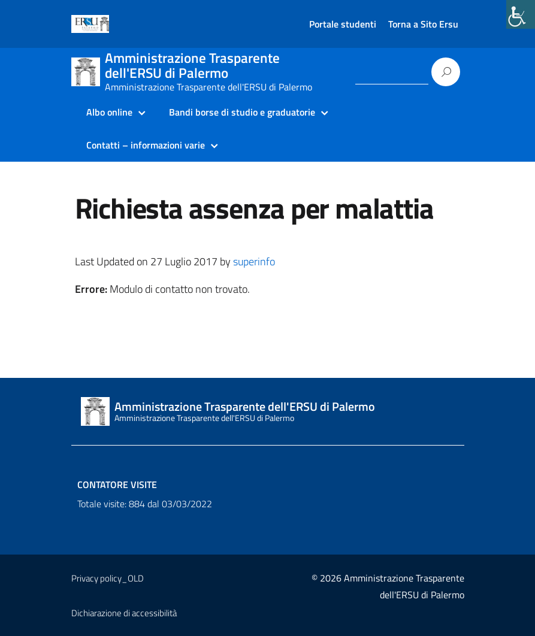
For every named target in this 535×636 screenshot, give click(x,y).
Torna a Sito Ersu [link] (423, 24)
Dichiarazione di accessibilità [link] (124, 613)
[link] (520, 14)
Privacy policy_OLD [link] (107, 578)
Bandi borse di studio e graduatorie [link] (242, 112)
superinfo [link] (254, 261)
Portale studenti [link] (342, 24)
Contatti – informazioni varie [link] (145, 145)
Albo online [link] (109, 112)
